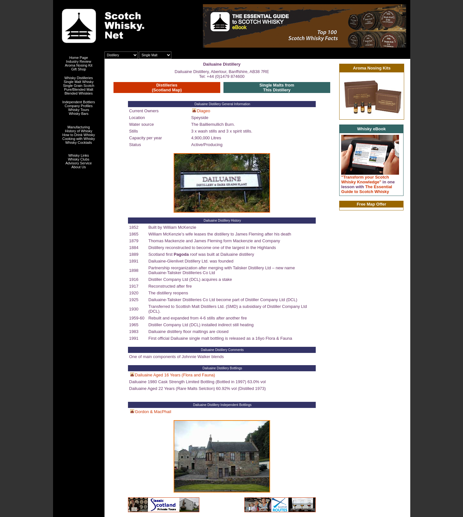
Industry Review (78, 61)
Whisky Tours (78, 110)
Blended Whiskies (79, 93)
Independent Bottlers (78, 102)
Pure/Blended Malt (78, 89)
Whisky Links (78, 155)
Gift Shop (78, 69)
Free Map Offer (371, 204)
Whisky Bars (78, 113)
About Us (78, 167)
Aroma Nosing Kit (79, 65)
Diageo (203, 110)
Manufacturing (79, 127)
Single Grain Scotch (78, 86)
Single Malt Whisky (79, 82)
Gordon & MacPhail (153, 411)
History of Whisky (78, 131)
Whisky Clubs (78, 159)
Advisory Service (79, 163)
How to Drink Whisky (78, 135)
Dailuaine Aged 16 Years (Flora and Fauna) (175, 375)
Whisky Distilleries (78, 78)
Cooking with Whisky (78, 139)
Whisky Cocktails (78, 142)
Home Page (78, 58)
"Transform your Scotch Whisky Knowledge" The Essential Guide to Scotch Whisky (368, 184)
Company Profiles (79, 106)
